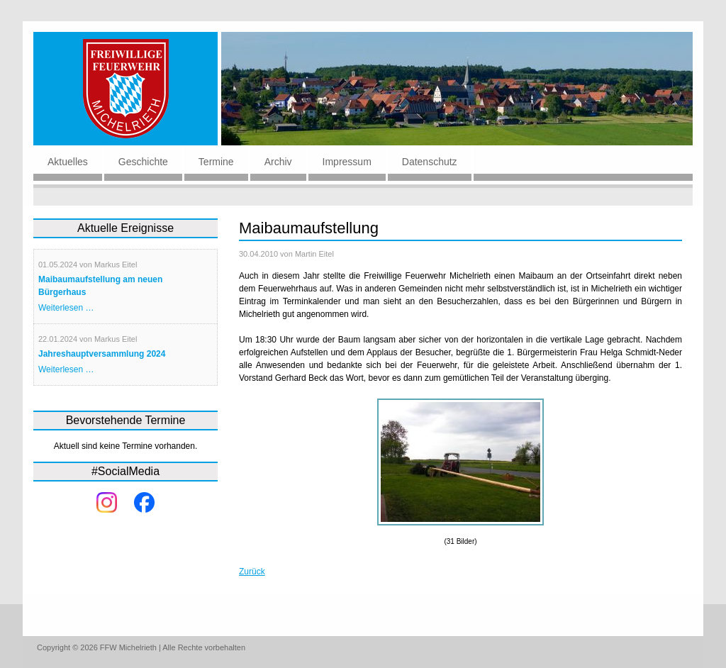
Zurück (252, 572)
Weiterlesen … (66, 308)
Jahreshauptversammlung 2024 (101, 354)
